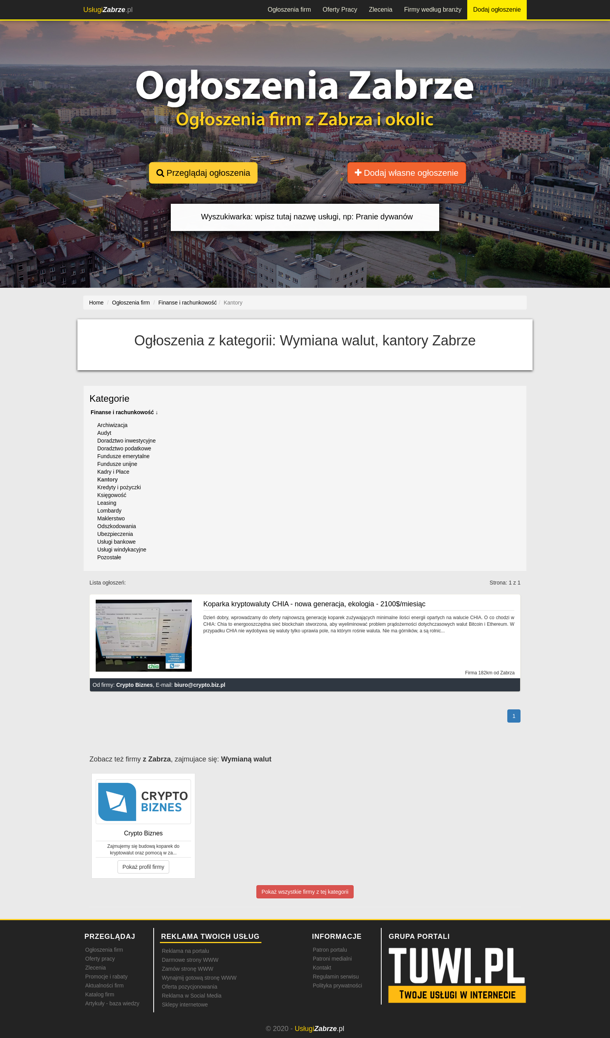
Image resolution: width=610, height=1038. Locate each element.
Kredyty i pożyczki (119, 487)
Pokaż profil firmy (143, 867)
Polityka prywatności (337, 985)
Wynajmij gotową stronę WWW (199, 978)
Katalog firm (99, 994)
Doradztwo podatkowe (124, 448)
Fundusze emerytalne (123, 456)
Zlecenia (380, 9)
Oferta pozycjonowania (189, 987)
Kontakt (322, 967)
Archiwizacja (112, 425)
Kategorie (109, 398)
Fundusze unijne (117, 464)
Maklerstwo (111, 518)
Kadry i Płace (113, 472)
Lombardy (109, 511)
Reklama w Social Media (191, 995)
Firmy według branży (433, 9)
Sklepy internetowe (185, 1004)
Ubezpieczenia (115, 534)
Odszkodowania (116, 526)
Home (96, 302)
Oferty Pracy (340, 9)
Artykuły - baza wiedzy (112, 1003)
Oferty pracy (100, 959)
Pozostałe (109, 557)
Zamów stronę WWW (187, 969)
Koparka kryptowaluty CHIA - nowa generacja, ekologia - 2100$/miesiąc (314, 604)
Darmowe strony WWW (190, 960)
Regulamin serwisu (336, 976)
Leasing (106, 503)
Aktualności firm (104, 985)
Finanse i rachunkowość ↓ (124, 412)
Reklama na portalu (185, 951)
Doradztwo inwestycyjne (126, 441)
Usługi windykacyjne (121, 549)
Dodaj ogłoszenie (497, 9)
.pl (108, 10)
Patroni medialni (332, 959)
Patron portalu (330, 950)
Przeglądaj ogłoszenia (203, 173)
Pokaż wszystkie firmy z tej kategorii (304, 892)
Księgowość (111, 495)
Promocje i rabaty (106, 976)
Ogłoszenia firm (289, 9)
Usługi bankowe (116, 542)
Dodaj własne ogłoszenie (407, 173)
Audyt (104, 433)
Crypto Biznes (134, 685)
